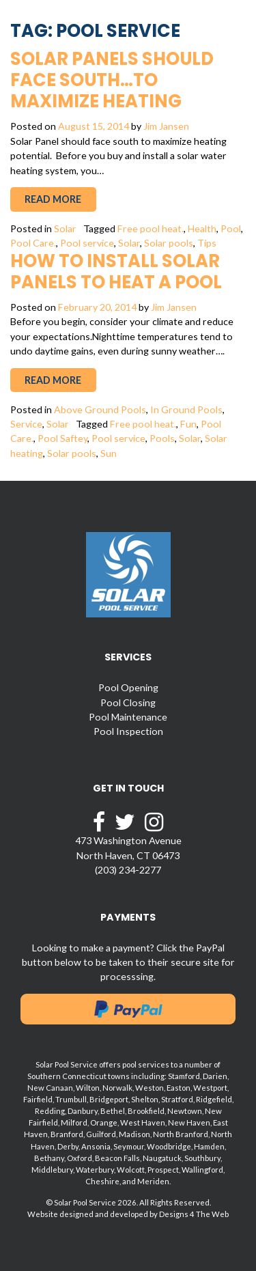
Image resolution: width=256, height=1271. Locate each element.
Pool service (87, 243)
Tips (206, 243)
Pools (162, 438)
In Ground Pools (186, 409)
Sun (108, 453)
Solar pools (168, 243)
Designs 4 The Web (194, 1214)
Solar (65, 228)
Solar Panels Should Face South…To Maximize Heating (112, 79)
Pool (231, 228)
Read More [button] (53, 199)
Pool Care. (33, 243)
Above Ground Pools (100, 409)
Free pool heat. (150, 228)
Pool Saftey (62, 438)
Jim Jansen (166, 126)
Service (26, 424)
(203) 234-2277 (128, 870)
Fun (188, 424)
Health (202, 228)
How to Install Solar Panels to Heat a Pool (116, 271)
